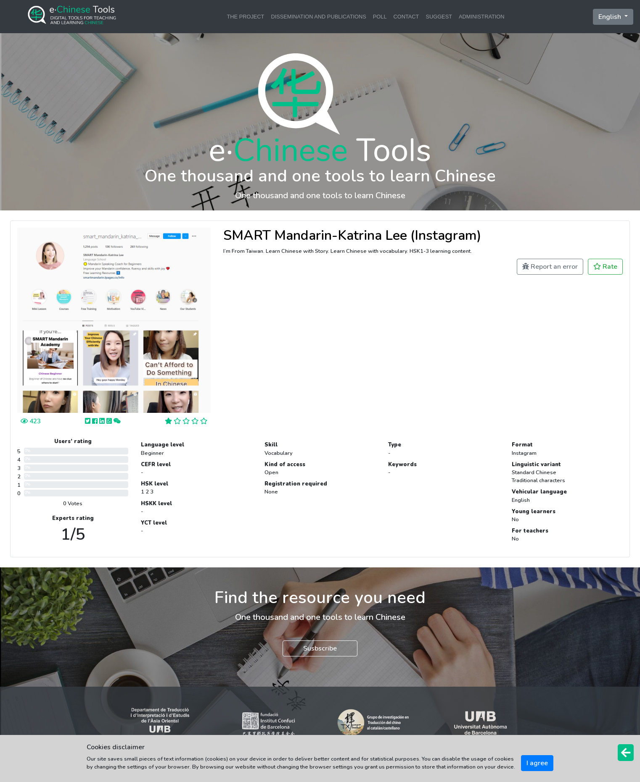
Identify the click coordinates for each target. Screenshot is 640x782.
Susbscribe (320, 648)
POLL (380, 16)
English (610, 16)
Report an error (550, 266)
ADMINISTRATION (482, 16)
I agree (537, 763)
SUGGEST (439, 16)
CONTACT (406, 16)
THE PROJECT (245, 16)
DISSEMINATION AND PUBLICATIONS (318, 16)
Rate (605, 266)
